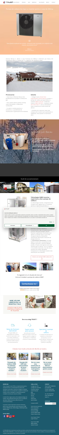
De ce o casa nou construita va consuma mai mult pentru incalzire (35, 366)
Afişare (50, 221)
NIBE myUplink (34, 423)
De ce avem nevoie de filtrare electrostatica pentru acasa (47, 365)
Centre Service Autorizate (36, 406)
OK (46, 225)
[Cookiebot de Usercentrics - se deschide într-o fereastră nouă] (49, 209)
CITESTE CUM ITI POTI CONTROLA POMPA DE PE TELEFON (14, 309)
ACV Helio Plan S (35, 104)
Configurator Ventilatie (36, 387)
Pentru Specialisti (34, 407)
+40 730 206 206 (50, 394)
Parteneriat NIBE (34, 411)
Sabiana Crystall (34, 425)
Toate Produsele (34, 390)
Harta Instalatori (34, 409)
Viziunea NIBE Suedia (35, 412)
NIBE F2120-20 (39, 101)
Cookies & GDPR (34, 403)
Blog (32, 392)
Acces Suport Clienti (35, 417)
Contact (32, 397)
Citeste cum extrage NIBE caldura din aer (42, 258)
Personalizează (29, 225)
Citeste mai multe (11, 374)
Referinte (33, 394)
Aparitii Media (34, 400)
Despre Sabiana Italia (35, 414)
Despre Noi (33, 398)
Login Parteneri (34, 418)
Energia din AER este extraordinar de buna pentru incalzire (23, 366)
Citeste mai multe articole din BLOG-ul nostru (29, 349)
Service (32, 395)
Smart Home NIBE (35, 421)
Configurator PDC (35, 386)
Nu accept (13, 225)
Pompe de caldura (35, 389)
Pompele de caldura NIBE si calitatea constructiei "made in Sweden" (11, 366)
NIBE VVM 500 (39, 103)
